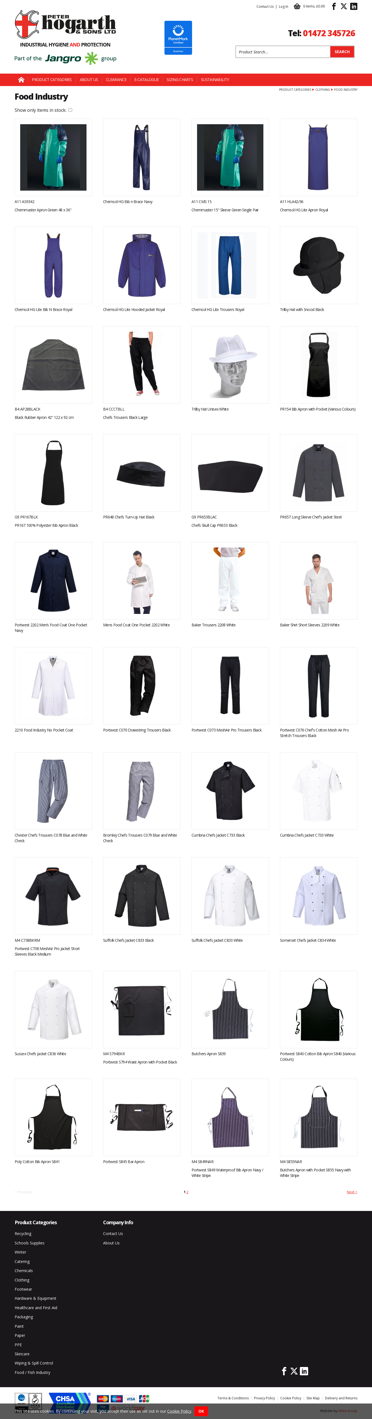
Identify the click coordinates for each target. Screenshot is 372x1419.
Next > (352, 1192)
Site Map (313, 1398)
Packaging (24, 1316)
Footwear (23, 1289)
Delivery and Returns (341, 1398)
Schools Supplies (29, 1243)
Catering (22, 1261)
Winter (20, 1252)
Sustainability (215, 79)
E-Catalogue (146, 79)
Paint (19, 1326)
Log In (283, 6)
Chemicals (24, 1270)
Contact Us (265, 6)
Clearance (116, 79)
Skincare (22, 1353)
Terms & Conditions (233, 1398)
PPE (18, 1344)
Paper (20, 1335)
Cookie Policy (290, 1398)
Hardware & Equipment (35, 1298)
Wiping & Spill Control (34, 1363)
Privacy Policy (264, 1398)
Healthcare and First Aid (36, 1307)
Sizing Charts (180, 79)
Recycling (23, 1233)
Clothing (322, 90)
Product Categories (52, 79)
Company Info (118, 1222)
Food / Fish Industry (32, 1372)
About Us (89, 79)
